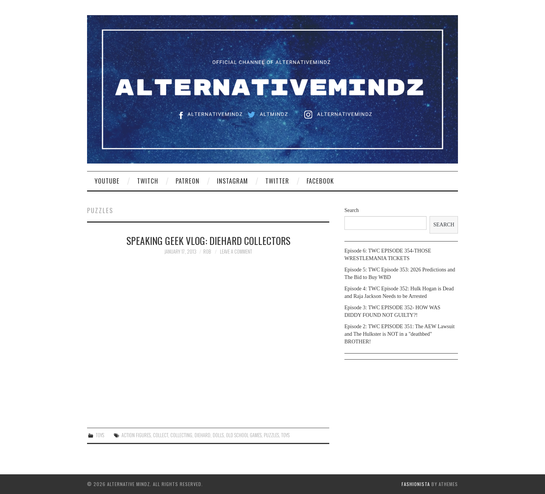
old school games (244, 435)
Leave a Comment (236, 251)
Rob (207, 251)
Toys (100, 435)
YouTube (107, 180)
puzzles (271, 435)
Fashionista (416, 484)
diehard (202, 435)
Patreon (187, 180)
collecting (181, 435)
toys (285, 435)
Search (351, 210)
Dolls (218, 435)
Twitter (277, 180)
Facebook (320, 180)
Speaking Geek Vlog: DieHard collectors (208, 240)
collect (160, 435)
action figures (136, 435)
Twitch (147, 180)
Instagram (232, 180)
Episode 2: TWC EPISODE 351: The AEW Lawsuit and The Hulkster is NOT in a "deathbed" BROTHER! (399, 334)
